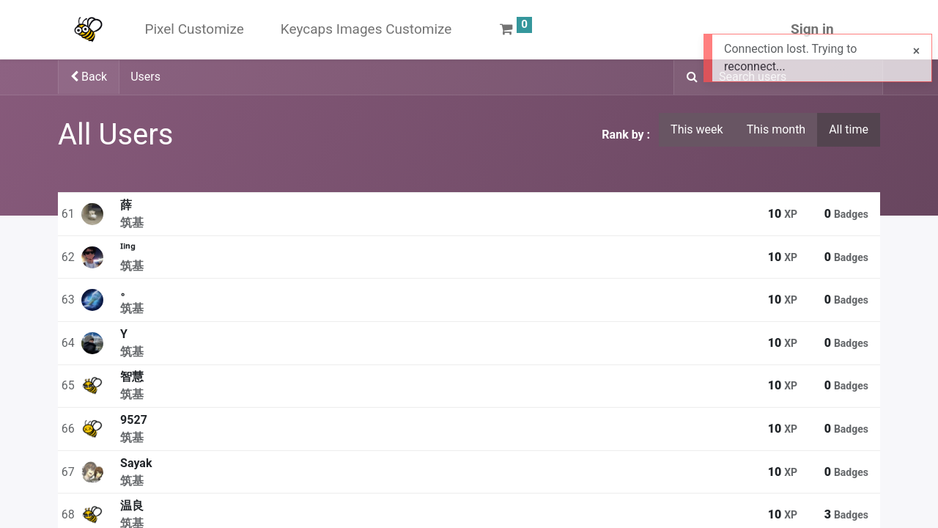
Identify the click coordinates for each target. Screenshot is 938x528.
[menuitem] (194, 29)
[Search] (687, 77)
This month (776, 129)
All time (848, 129)
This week (697, 129)
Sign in (812, 29)
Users (145, 77)
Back (88, 77)
